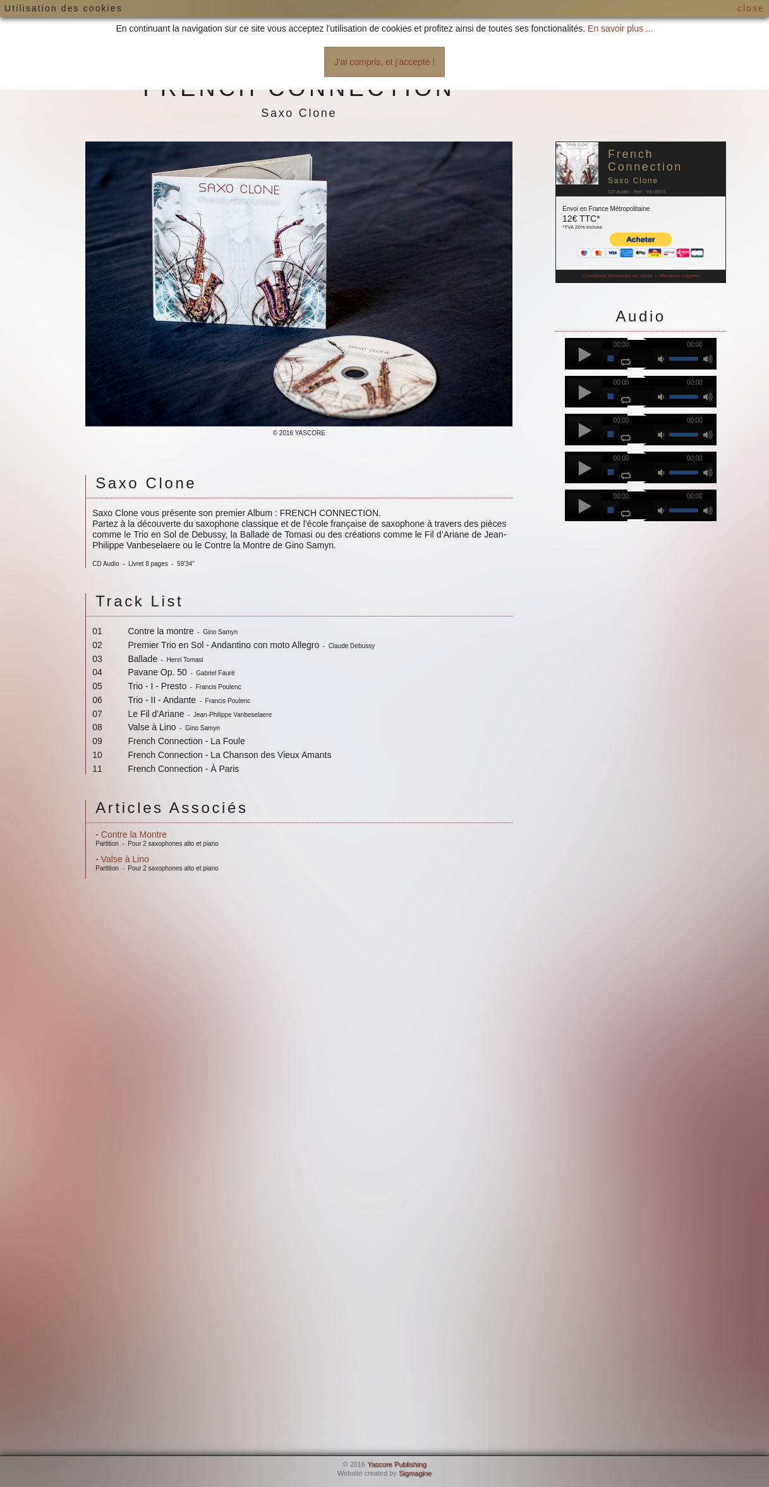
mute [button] (662, 358)
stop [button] (610, 358)
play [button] (584, 353)
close (751, 8)
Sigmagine (415, 1473)
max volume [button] (707, 358)
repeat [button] (625, 362)
